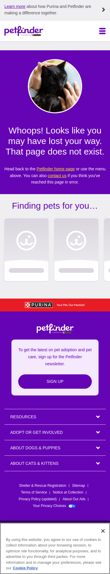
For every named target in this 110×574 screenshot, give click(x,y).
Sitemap (78, 486)
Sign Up (55, 381)
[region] (55, 548)
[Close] (103, 531)
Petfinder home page (56, 169)
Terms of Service (34, 492)
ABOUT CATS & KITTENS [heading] (34, 463)
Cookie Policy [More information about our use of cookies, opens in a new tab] (25, 568)
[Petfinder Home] (23, 31)
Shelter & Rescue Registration (42, 486)
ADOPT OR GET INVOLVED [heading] (36, 432)
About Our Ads (73, 499)
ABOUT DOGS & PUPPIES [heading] (35, 448)
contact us (57, 175)
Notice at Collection (68, 492)
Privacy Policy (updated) (38, 499)
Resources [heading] (23, 416)
